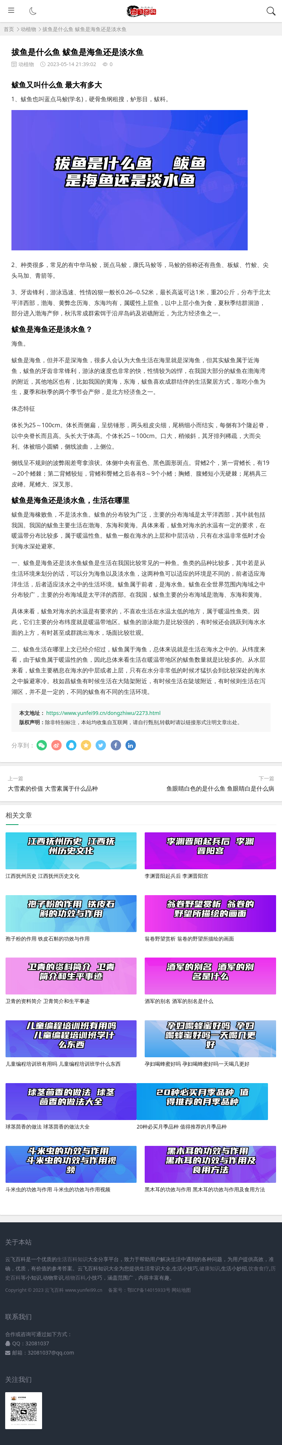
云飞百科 (55, 1290)
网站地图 (181, 1290)
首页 (9, 28)
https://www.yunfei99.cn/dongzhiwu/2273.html (103, 712)
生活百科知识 (72, 1259)
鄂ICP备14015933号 (148, 1290)
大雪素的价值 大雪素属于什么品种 (53, 788)
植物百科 (75, 1277)
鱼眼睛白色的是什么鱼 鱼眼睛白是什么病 (220, 788)
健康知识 (209, 1268)
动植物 (28, 28)
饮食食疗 (258, 1268)
